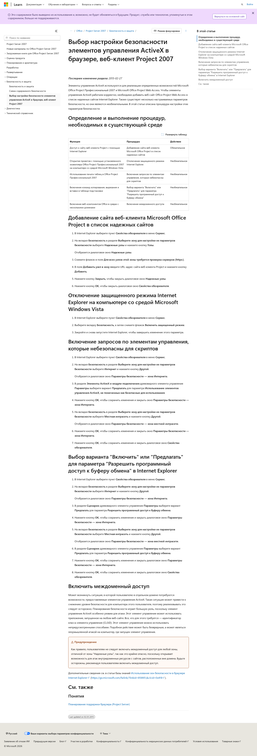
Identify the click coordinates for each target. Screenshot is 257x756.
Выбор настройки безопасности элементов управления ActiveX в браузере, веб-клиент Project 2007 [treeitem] (32, 99)
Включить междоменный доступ (215, 79)
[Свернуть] (56, 31)
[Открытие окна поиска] (242, 4)
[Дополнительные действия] (186, 30)
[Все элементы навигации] (71, 30)
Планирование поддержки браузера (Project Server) (99, 704)
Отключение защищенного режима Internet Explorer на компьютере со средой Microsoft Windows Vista (221, 54)
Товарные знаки (230, 741)
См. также (203, 83)
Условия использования (205, 741)
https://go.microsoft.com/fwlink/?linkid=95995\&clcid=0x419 (126, 677)
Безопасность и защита (121, 30)
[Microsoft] (6, 4)
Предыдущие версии (44, 741)
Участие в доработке (82, 741)
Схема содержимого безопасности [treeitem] (27, 90)
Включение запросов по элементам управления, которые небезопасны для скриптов (223, 63)
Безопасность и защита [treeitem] (21, 86)
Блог (62, 741)
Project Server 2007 (96, 30)
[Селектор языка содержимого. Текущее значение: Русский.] (11, 733)
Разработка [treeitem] (12, 67)
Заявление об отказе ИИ (17, 741)
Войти (250, 4)
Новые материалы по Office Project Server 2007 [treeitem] (31, 48)
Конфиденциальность (107, 741)
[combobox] (32, 38)
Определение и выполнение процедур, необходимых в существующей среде (219, 38)
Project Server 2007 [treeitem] (17, 43)
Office (79, 30)
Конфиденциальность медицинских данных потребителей (156, 741)
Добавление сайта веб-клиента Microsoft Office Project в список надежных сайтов (223, 46)
